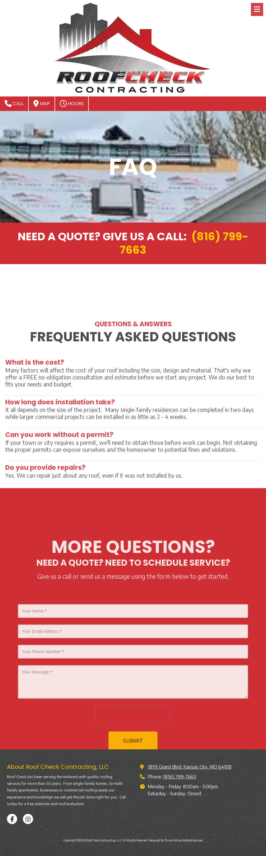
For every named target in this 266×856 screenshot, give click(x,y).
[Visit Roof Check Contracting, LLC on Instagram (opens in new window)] (28, 819)
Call (14, 103)
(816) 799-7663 (179, 776)
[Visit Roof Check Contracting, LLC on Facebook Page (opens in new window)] (12, 819)
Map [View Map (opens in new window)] (41, 103)
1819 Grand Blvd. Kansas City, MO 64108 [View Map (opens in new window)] (189, 767)
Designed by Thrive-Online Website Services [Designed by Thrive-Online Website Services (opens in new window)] (176, 840)
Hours (72, 103)
